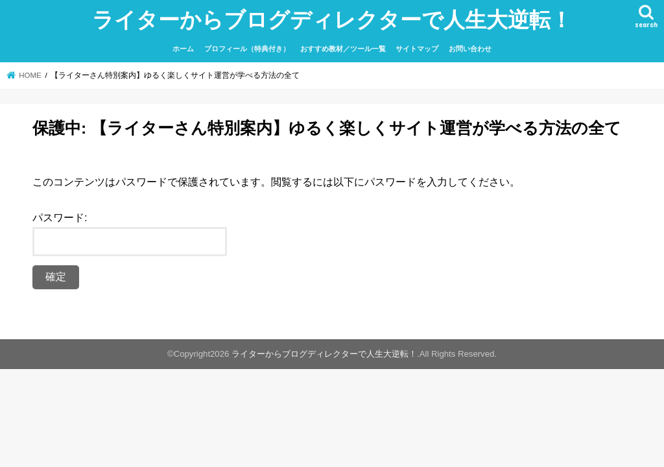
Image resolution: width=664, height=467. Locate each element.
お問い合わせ (470, 49)
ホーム (183, 49)
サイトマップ (417, 49)
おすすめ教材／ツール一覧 (343, 49)
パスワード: (129, 233)
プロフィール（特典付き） (247, 49)
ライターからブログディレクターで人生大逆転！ (332, 19)
